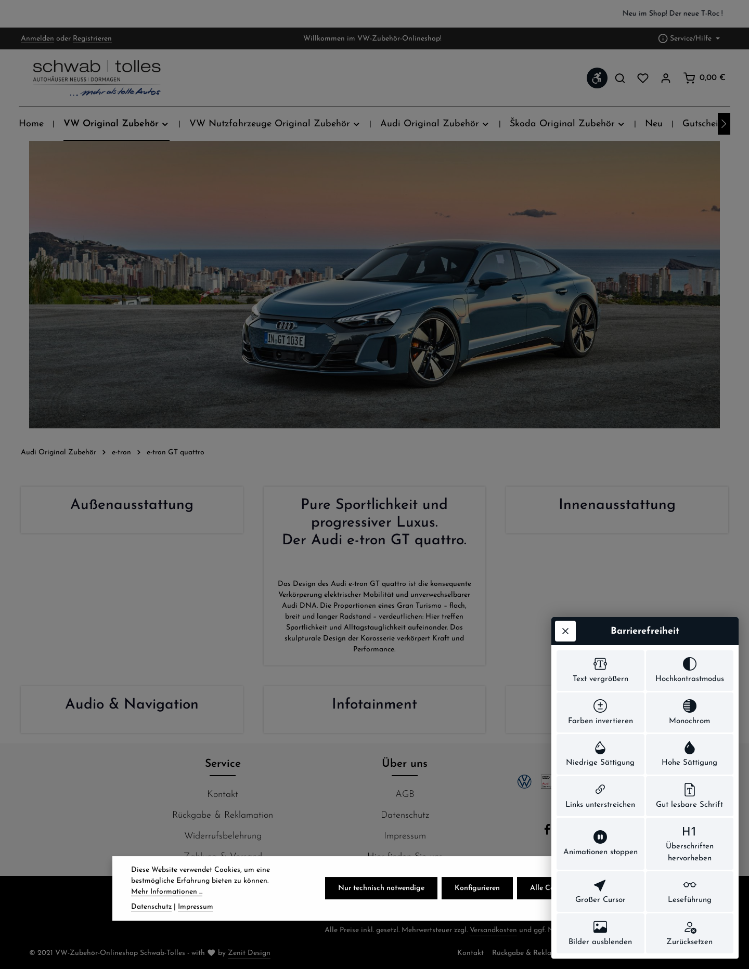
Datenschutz (405, 815)
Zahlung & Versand (223, 857)
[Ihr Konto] (665, 78)
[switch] (600, 670)
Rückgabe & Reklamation (222, 815)
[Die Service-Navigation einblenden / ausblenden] (689, 38)
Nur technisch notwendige (381, 902)
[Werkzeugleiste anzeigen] (597, 78)
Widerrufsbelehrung (223, 836)
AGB (405, 795)
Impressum (405, 836)
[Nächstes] (724, 124)
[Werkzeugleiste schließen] (565, 631)
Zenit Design (249, 953)
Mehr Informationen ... (166, 905)
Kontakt (222, 795)
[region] (374, 14)
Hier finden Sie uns (405, 857)
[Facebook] (548, 833)
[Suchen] (620, 78)
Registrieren (92, 39)
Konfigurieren (477, 902)
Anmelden (37, 39)
